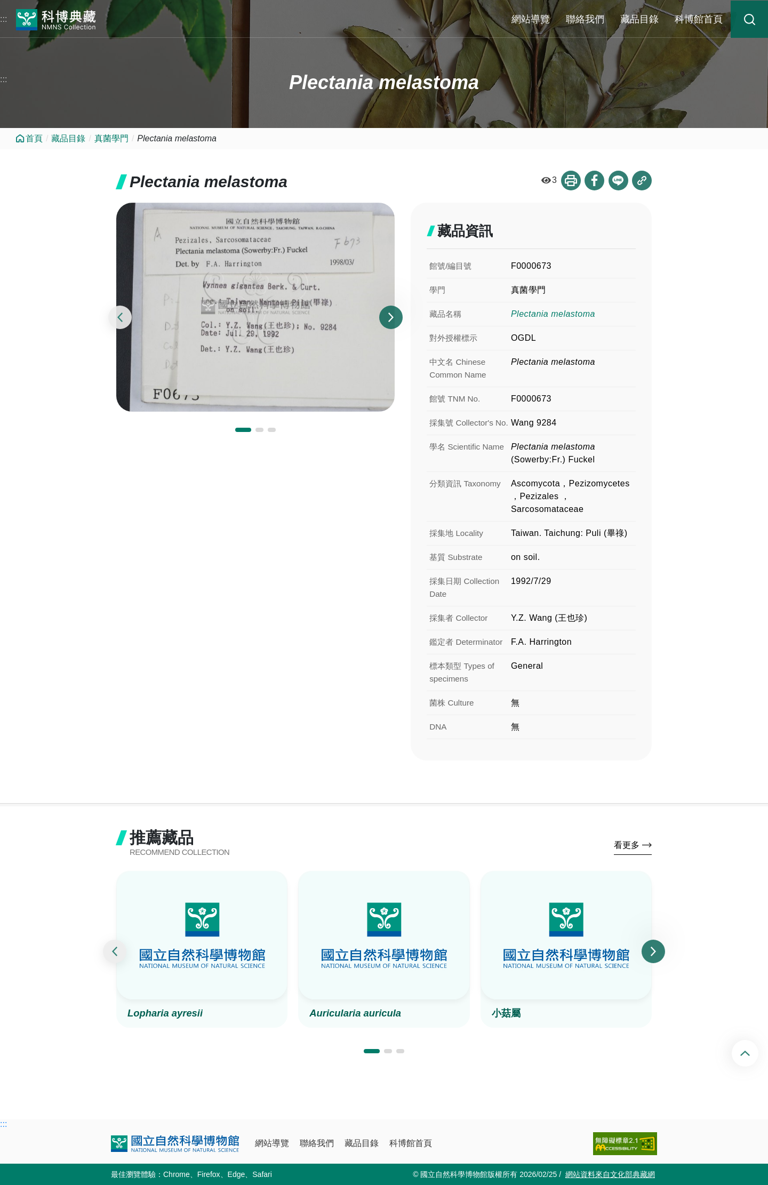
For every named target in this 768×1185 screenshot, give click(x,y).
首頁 (34, 138)
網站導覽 (530, 19)
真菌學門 (111, 138)
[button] (243, 430)
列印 (568, 181)
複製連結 (641, 181)
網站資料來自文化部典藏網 (610, 1174)
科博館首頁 (699, 19)
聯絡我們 (585, 19)
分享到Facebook (592, 181)
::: (3, 18)
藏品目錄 (639, 19)
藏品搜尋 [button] (749, 19)
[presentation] (120, 318)
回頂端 (753, 1053)
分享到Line (617, 181)
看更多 (626, 847)
